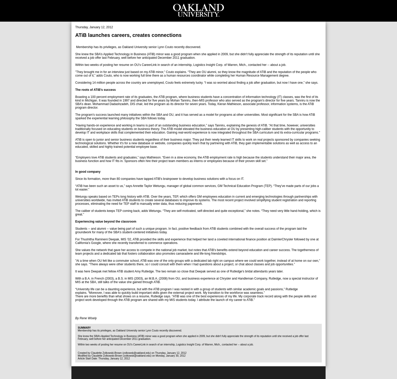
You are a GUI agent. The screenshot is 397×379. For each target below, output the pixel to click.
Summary (84, 327)
